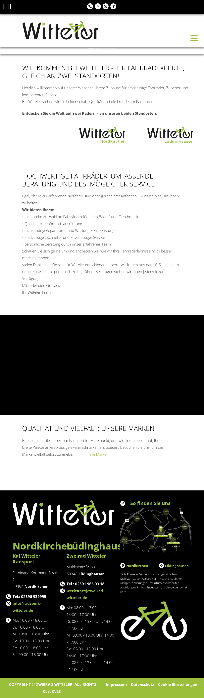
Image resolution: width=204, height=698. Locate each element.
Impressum (116, 684)
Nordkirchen (137, 565)
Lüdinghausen (177, 565)
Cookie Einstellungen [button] (177, 684)
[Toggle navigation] (194, 38)
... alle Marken (97, 454)
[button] (15, 50)
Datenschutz (142, 684)
